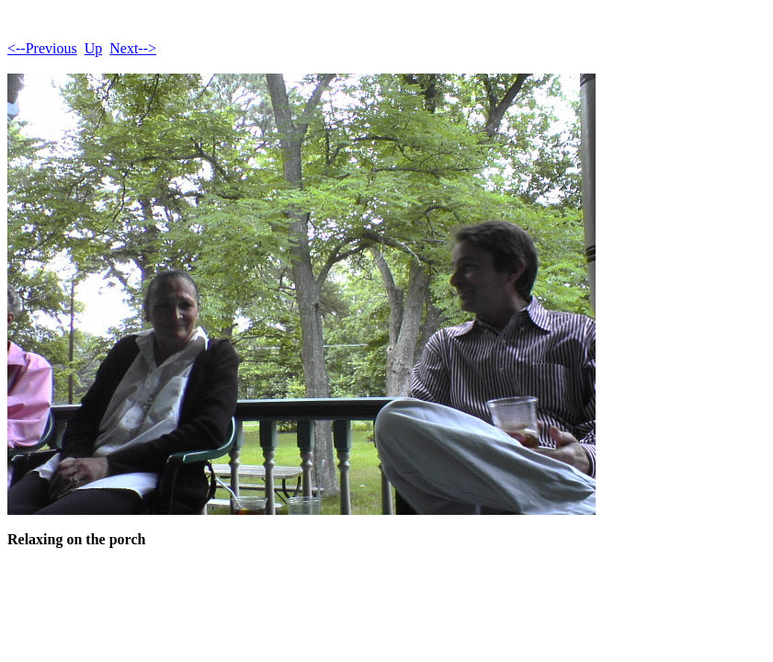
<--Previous (42, 48)
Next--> (132, 48)
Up (94, 48)
